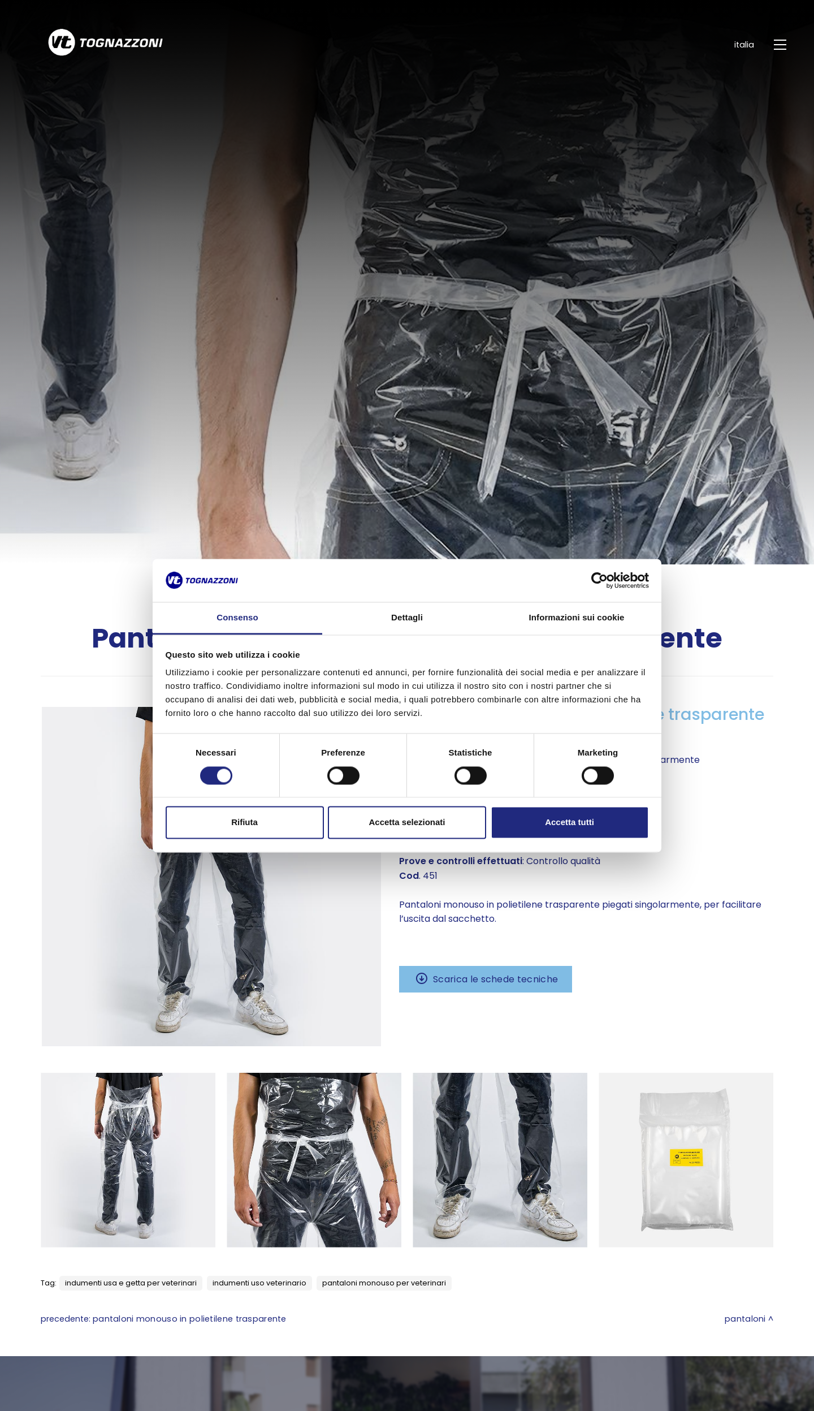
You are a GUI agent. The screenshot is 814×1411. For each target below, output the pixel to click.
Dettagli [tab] (407, 618)
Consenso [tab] (237, 618)
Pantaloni (745, 1318)
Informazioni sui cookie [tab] (577, 618)
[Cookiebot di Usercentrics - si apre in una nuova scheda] (599, 580)
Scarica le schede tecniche (495, 979)
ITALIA (736, 45)
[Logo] (84, 45)
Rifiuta (244, 822)
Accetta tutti (569, 822)
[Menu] (781, 45)
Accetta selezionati (407, 822)
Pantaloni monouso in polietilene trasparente (190, 1318)
